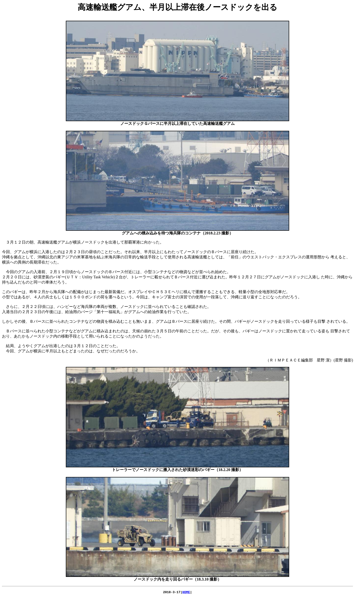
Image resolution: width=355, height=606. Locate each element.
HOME (186, 592)
